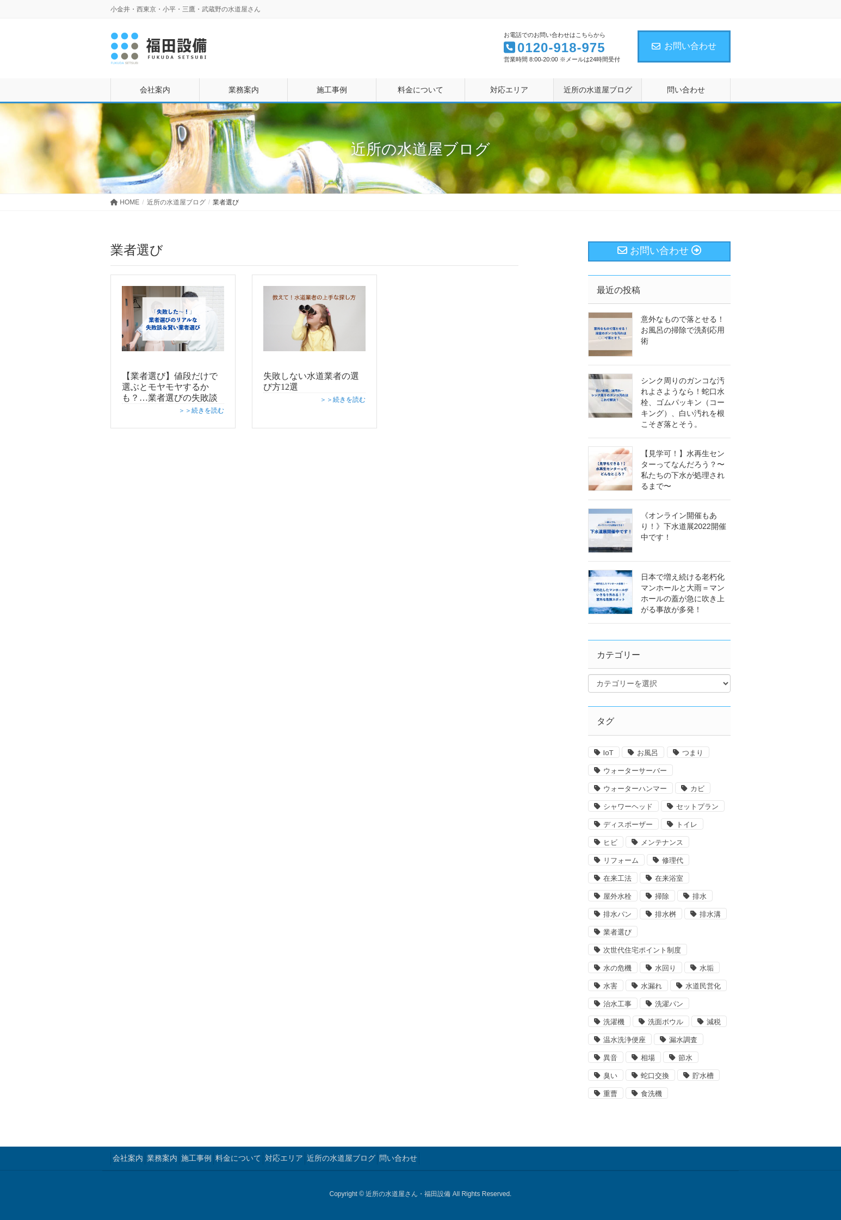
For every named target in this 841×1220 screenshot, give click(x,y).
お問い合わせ (684, 46)
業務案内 (162, 1158)
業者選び (617, 932)
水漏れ (651, 986)
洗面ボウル (665, 1022)
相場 (648, 1058)
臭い (610, 1076)
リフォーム (621, 860)
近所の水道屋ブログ (341, 1158)
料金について (238, 1158)
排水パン (617, 914)
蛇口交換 (655, 1076)
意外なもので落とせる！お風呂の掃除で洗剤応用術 (683, 330)
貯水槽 (703, 1076)
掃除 (662, 896)
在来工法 (617, 878)
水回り (665, 968)
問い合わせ (398, 1158)
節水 (685, 1058)
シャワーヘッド (628, 806)
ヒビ (610, 842)
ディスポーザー (628, 824)
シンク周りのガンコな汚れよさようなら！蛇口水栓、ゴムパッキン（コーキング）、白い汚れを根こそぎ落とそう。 (683, 402)
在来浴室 (669, 878)
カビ (697, 789)
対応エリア (284, 1158)
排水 (699, 896)
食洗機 (651, 1094)
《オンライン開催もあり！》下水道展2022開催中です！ (683, 526)
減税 (714, 1022)
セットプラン (697, 806)
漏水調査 (683, 1040)
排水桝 (665, 914)
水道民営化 (703, 986)
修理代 (672, 860)
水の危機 (617, 968)
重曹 (610, 1094)
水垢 (707, 968)
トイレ (686, 824)
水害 (610, 986)
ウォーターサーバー (635, 771)
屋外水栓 (617, 896)
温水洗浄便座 (624, 1040)
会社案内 (128, 1158)
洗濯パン (669, 1004)
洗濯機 (613, 1022)
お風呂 (647, 753)
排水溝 (710, 914)
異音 (610, 1058)
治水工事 (617, 1004)
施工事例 (196, 1158)
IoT (608, 753)
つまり (692, 753)
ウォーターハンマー (635, 789)
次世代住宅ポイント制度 (642, 950)
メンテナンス (662, 842)
